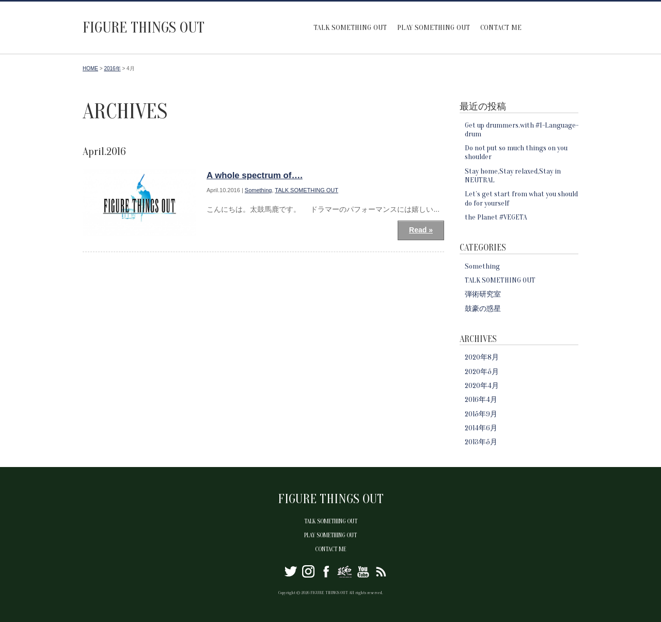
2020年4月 (482, 385)
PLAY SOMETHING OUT (433, 27)
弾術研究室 (483, 294)
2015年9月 (481, 414)
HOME (90, 68)
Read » (421, 230)
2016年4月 (481, 399)
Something (258, 190)
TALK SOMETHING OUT (350, 27)
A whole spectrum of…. (255, 175)
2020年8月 (482, 357)
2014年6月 (481, 428)
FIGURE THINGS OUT (143, 28)
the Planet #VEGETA (496, 217)
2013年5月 (481, 442)
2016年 (112, 68)
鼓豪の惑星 (483, 308)
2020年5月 (482, 371)
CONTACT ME (501, 27)
